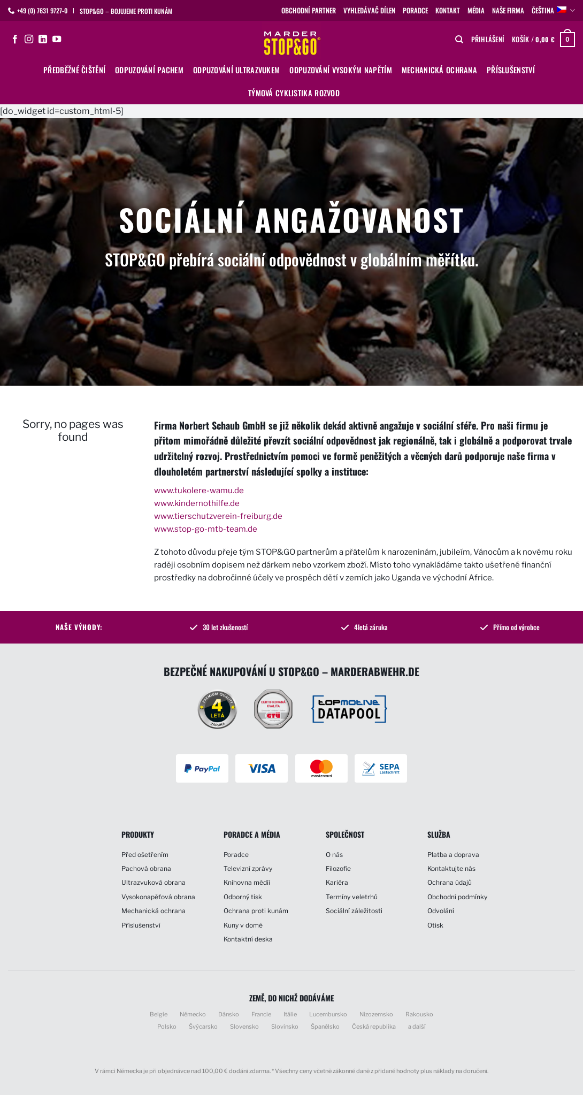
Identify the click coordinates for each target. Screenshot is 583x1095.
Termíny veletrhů (352, 897)
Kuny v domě (243, 925)
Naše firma (508, 10)
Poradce (415, 10)
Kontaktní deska (248, 939)
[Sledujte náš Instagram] (29, 39)
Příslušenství (511, 69)
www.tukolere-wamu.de (199, 490)
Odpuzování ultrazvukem (236, 69)
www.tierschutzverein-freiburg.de (218, 516)
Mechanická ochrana (439, 69)
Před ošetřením (144, 855)
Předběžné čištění (74, 69)
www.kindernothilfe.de (197, 503)
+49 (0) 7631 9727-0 (42, 10)
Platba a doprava (453, 855)
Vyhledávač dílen (369, 10)
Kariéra (337, 882)
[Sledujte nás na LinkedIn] (43, 39)
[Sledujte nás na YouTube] (56, 39)
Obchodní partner (308, 10)
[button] (488, 39)
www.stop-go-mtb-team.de (205, 529)
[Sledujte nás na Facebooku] (15, 39)
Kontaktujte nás (451, 868)
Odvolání (440, 911)
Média (476, 10)
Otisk (435, 925)
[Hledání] (459, 39)
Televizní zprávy (248, 868)
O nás (334, 855)
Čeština (553, 10)
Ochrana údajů (449, 882)
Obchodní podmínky (457, 897)
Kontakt (447, 10)
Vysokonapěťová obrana (158, 897)
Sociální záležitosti (354, 911)
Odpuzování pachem (149, 69)
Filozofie (338, 868)
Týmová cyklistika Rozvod (294, 92)
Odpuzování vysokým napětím (340, 69)
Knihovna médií (247, 882)
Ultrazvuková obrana (153, 882)
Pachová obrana (146, 868)
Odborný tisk (243, 897)
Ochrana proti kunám (256, 911)
